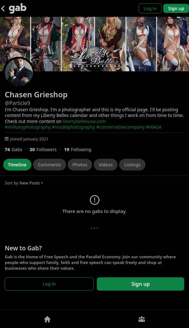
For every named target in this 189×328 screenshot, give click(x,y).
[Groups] (142, 319)
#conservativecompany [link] (120, 127)
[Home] (47, 319)
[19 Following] (80, 149)
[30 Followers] (47, 149)
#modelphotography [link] (73, 127)
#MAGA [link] (154, 127)
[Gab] (17, 8)
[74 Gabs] (17, 149)
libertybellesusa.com (84, 121)
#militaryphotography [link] (28, 127)
